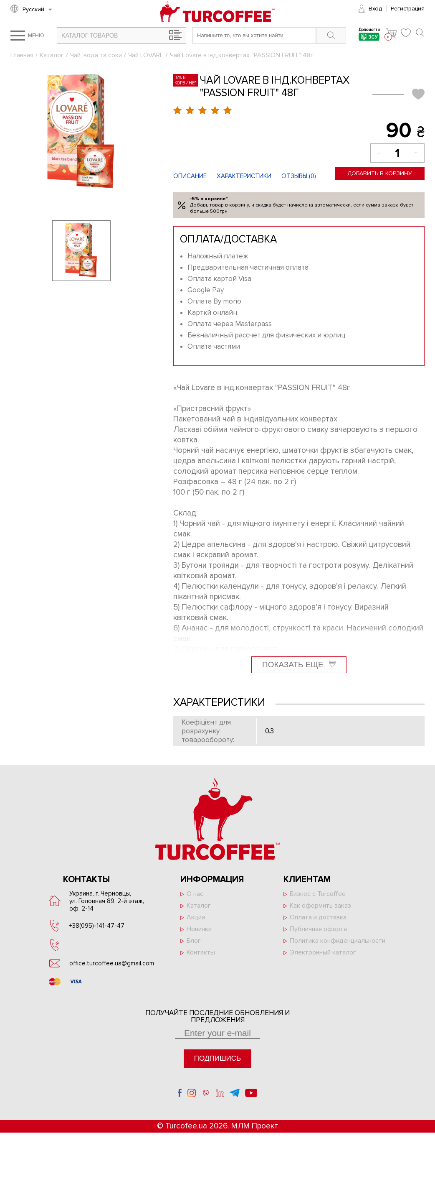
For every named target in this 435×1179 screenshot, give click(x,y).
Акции (196, 917)
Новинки (199, 929)
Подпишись (217, 1058)
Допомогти (369, 35)
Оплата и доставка (318, 917)
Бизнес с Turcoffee (318, 894)
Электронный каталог (323, 952)
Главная (21, 55)
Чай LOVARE (146, 55)
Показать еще (299, 664)
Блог (194, 941)
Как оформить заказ (320, 905)
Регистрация (408, 8)
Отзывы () (298, 176)
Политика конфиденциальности (337, 941)
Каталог (52, 55)
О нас (195, 894)
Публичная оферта (318, 929)
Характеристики (244, 176)
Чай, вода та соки (96, 55)
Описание (190, 176)
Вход (375, 8)
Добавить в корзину (379, 173)
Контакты (201, 952)
